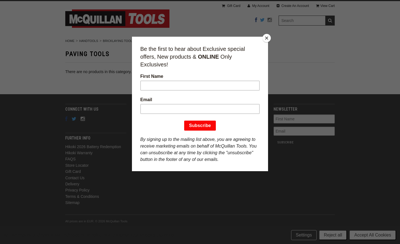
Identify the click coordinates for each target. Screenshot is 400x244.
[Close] (266, 38)
